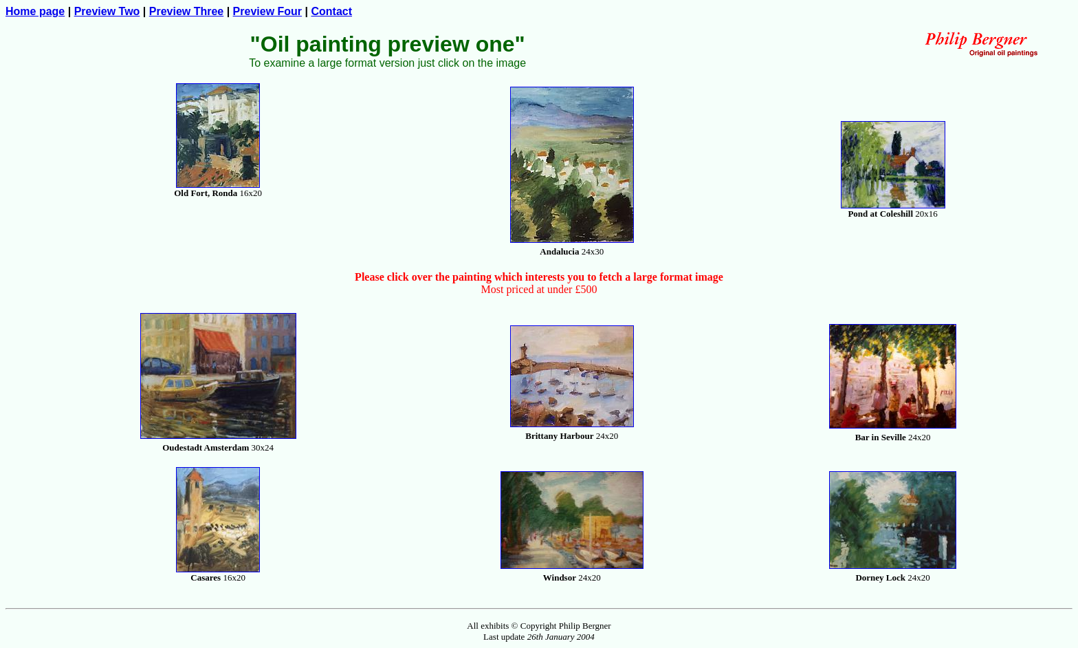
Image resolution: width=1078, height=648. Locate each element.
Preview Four (267, 11)
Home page (35, 11)
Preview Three (186, 11)
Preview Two (107, 11)
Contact (331, 11)
